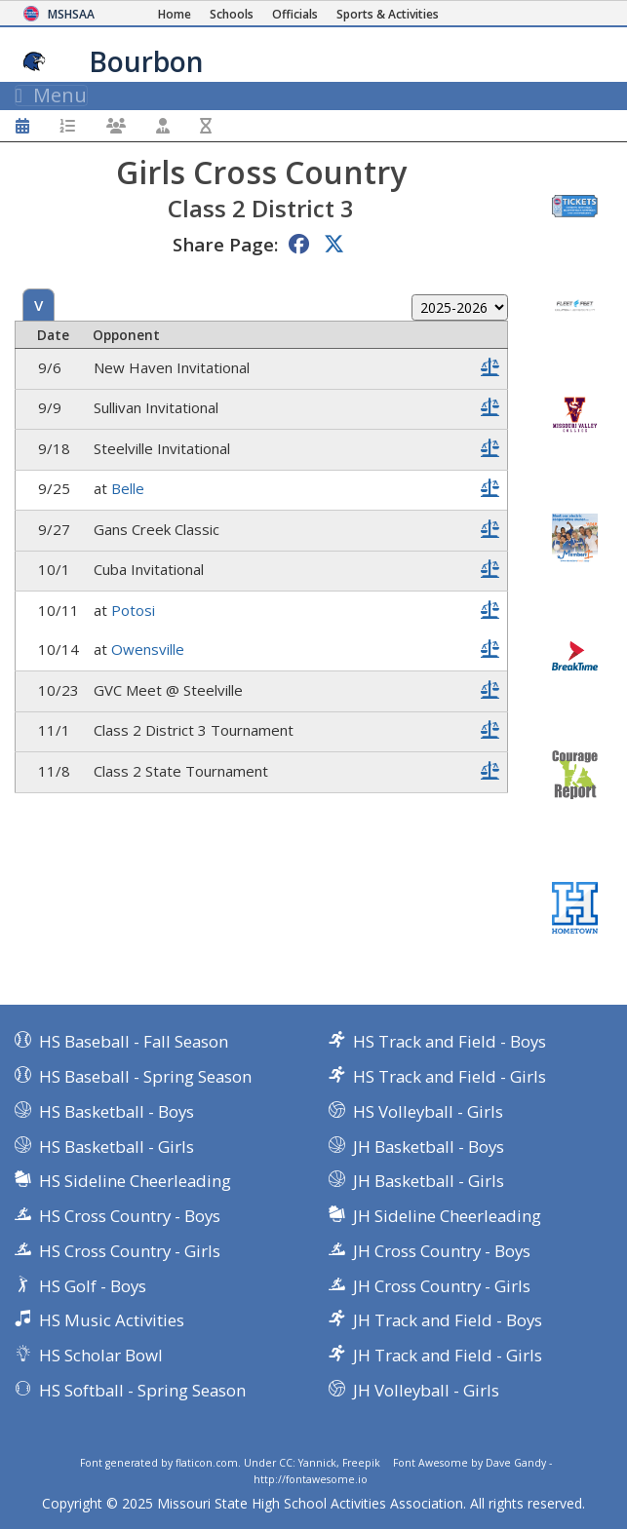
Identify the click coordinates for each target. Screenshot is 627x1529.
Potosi (133, 610)
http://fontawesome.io (311, 1479)
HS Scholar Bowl (101, 1355)
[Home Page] (174, 14)
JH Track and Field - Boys (447, 1320)
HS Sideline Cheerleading (135, 1180)
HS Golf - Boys (92, 1286)
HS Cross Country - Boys (129, 1215)
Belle (127, 488)
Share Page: (225, 244)
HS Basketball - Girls (116, 1146)
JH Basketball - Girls (428, 1180)
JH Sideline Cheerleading (447, 1215)
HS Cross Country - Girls (129, 1251)
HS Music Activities (111, 1320)
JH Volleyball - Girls (426, 1390)
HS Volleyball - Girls (428, 1111)
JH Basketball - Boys (428, 1146)
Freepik (361, 1463)
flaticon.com (207, 1463)
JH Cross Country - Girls (441, 1286)
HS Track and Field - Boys (449, 1041)
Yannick (317, 1463)
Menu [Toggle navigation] (51, 95)
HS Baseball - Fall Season (133, 1041)
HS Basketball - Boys (116, 1111)
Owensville (147, 649)
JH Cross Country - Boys (441, 1251)
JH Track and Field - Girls (447, 1355)
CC (286, 1463)
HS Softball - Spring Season (142, 1390)
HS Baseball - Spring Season (145, 1076)
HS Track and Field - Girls (449, 1076)
